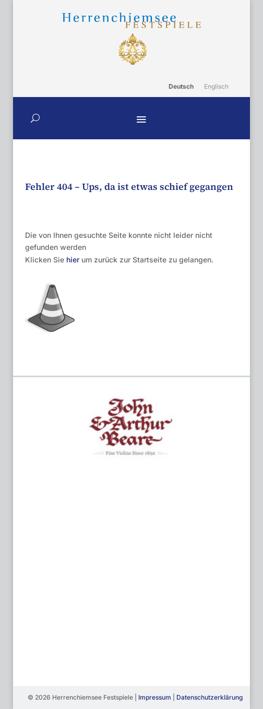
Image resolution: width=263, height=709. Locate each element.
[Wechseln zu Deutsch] (181, 86)
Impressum (154, 697)
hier (72, 259)
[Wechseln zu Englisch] (216, 86)
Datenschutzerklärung (209, 697)
